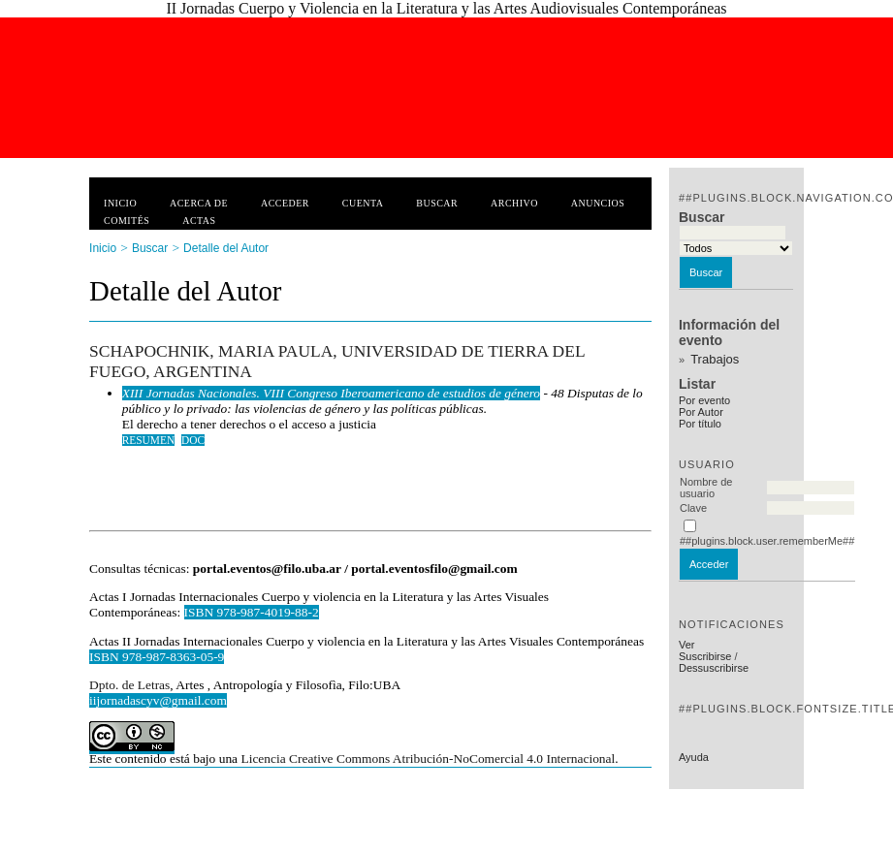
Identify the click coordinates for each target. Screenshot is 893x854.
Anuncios (598, 203)
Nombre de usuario (706, 487)
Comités (126, 220)
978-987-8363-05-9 (173, 656)
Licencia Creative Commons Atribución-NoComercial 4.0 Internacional (427, 758)
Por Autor (701, 412)
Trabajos (714, 359)
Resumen (148, 440)
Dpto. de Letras (129, 685)
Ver (687, 644)
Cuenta (363, 203)
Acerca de (199, 203)
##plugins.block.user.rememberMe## (767, 541)
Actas (198, 220)
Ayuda (694, 757)
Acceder (285, 203)
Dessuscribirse (714, 668)
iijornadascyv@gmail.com (158, 700)
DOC (193, 440)
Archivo (514, 203)
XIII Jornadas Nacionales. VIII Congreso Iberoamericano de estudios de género (331, 393)
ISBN (105, 656)
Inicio (120, 203)
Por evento (704, 400)
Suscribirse (705, 656)
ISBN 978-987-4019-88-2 (251, 612)
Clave (693, 508)
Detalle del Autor (226, 248)
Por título (700, 423)
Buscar (437, 203)
